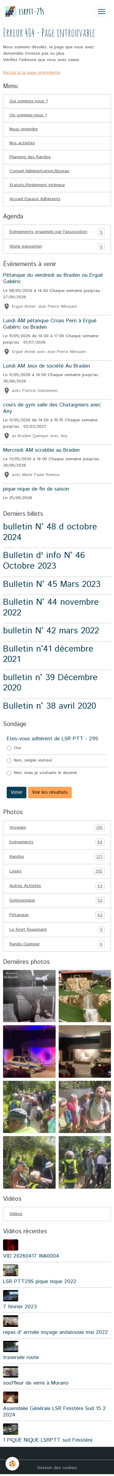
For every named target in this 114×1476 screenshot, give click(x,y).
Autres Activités (57, 885)
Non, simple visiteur (33, 760)
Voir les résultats (50, 792)
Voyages (57, 827)
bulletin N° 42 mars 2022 (51, 631)
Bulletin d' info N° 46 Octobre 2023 (44, 560)
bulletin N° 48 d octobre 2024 (50, 532)
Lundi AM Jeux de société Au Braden (46, 366)
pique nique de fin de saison (36, 489)
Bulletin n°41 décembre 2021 (48, 654)
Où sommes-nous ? (28, 115)
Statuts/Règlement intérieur (37, 185)
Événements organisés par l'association (57, 231)
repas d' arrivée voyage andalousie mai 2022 (55, 1332)
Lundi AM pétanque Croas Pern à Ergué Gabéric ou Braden (49, 324)
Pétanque (57, 915)
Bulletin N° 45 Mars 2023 (52, 584)
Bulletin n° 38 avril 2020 (49, 706)
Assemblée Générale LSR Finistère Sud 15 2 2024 (54, 1412)
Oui (17, 748)
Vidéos (15, 1214)
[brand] (24, 11)
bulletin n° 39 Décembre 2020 (50, 682)
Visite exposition (57, 246)
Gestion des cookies (57, 1468)
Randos (57, 856)
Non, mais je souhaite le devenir (45, 773)
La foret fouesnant (57, 929)
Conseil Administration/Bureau (39, 171)
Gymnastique (57, 900)
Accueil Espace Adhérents (34, 199)
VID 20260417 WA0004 (31, 1256)
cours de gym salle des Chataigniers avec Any (52, 408)
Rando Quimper (57, 944)
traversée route (21, 1357)
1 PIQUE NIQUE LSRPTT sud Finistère (47, 1440)
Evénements (57, 842)
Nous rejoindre (23, 129)
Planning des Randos (30, 157)
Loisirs (57, 871)
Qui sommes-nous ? (28, 101)
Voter (16, 792)
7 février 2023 (20, 1307)
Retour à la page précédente (31, 73)
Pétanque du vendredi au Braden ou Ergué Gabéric (53, 278)
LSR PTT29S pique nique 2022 (39, 1282)
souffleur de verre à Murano (35, 1383)
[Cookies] (12, 1464)
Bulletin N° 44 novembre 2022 (51, 607)
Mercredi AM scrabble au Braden (41, 450)
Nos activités (22, 143)
